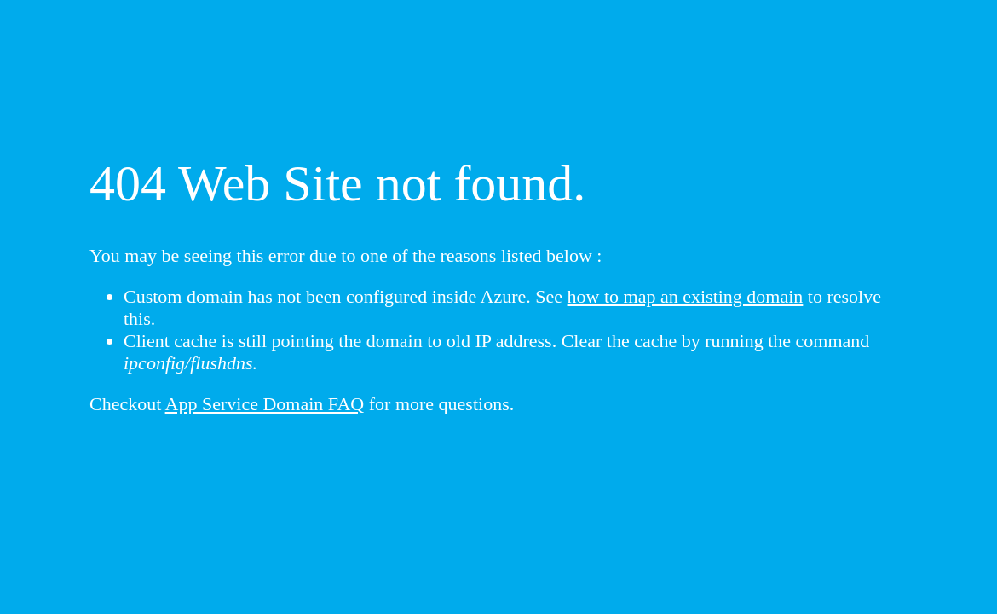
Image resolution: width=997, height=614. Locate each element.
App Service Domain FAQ (265, 403)
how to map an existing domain (686, 296)
